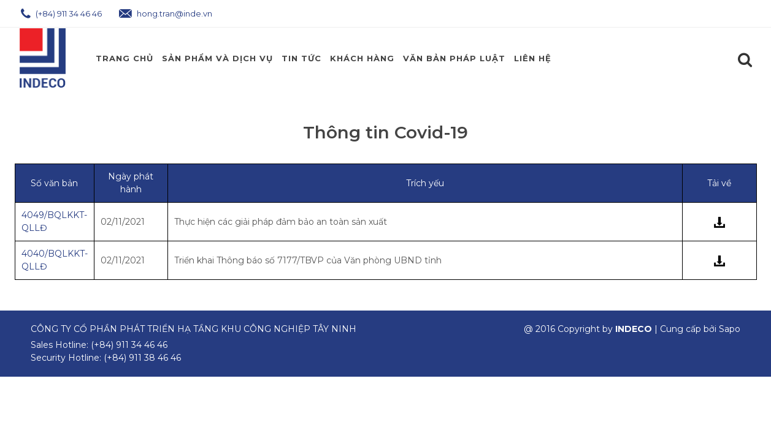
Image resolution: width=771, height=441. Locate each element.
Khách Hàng (362, 58)
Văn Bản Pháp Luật (454, 58)
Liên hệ (532, 58)
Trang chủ (124, 58)
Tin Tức (301, 58)
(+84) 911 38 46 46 (142, 357)
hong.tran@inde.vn (165, 13)
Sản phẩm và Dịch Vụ (217, 58)
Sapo (729, 328)
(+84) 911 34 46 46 (61, 13)
